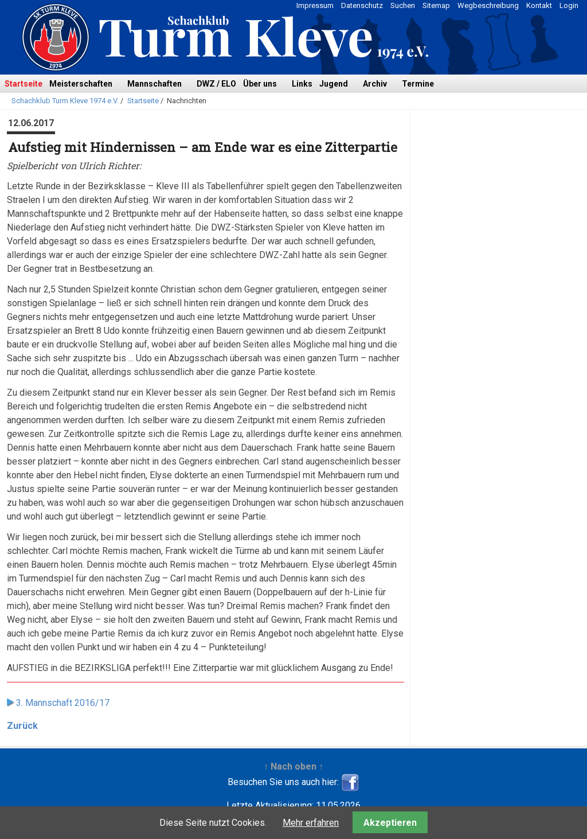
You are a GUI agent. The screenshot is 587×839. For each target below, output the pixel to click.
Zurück (22, 725)
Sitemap (436, 5)
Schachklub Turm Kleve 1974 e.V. (65, 100)
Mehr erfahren (311, 822)
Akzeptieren (390, 822)
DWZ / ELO (216, 83)
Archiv (375, 83)
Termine (418, 83)
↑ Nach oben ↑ (293, 766)
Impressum (315, 5)
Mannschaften (154, 83)
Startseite (23, 83)
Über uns (260, 83)
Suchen (402, 5)
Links (302, 83)
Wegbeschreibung (488, 5)
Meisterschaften (80, 83)
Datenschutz (362, 5)
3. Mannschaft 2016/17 (62, 702)
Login (568, 5)
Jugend (333, 83)
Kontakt (539, 5)
